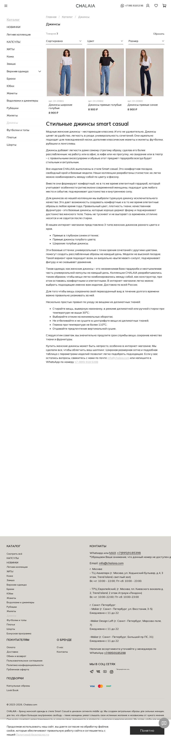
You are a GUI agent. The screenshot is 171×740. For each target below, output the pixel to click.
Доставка (12, 651)
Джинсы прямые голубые (105, 104)
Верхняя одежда (17, 71)
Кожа (10, 56)
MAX (112, 553)
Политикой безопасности (32, 734)
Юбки (10, 86)
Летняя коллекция (19, 34)
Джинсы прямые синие (143, 104)
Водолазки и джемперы (22, 100)
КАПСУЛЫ (13, 41)
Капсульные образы (18, 685)
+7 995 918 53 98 (134, 5)
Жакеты (12, 93)
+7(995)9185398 (129, 553)
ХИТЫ (10, 49)
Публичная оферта (18, 669)
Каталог (67, 16)
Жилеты (12, 115)
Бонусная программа (19, 633)
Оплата (11, 647)
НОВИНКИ (13, 27)
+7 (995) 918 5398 (86, 362)
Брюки (11, 78)
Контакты (62, 651)
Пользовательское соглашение (25, 660)
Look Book (12, 690)
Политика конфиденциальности (25, 665)
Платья (11, 137)
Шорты (11, 144)
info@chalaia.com (118, 358)
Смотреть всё (14, 553)
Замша (11, 63)
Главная (51, 16)
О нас (60, 647)
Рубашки (12, 108)
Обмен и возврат (16, 656)
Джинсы (12, 122)
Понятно (147, 730)
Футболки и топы (18, 130)
